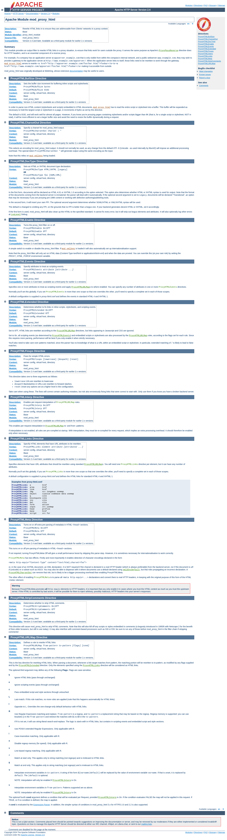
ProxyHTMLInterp (205, 54)
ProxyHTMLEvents (206, 46)
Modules (188, 5)
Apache (7, 13)
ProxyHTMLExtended (207, 49)
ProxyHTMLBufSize (206, 36)
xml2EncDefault (131, 570)
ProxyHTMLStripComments (209, 61)
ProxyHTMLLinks (205, 56)
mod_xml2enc (36, 156)
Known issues (205, 74)
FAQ (206, 5)
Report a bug (204, 78)
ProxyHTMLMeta (205, 58)
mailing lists (146, 824)
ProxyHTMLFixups (206, 51)
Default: (13, 90)
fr (193, 24)
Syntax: (13, 86)
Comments (203, 85)
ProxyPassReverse (168, 50)
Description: (11, 29)
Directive (40, 78)
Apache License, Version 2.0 (33, 835)
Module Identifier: (13, 35)
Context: (13, 93)
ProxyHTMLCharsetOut (208, 39)
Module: (13, 99)
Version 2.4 (45, 13)
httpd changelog (206, 71)
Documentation (32, 13)
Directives (198, 5)
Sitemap (221, 5)
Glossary (212, 5)
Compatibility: (11, 41)
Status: (8, 32)
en (188, 24)
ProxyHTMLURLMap (206, 63)
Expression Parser (41, 805)
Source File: (11, 38)
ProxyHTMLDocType (206, 41)
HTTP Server (18, 13)
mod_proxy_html (12, 63)
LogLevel (16, 214)
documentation (76, 71)
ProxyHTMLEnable (206, 44)
